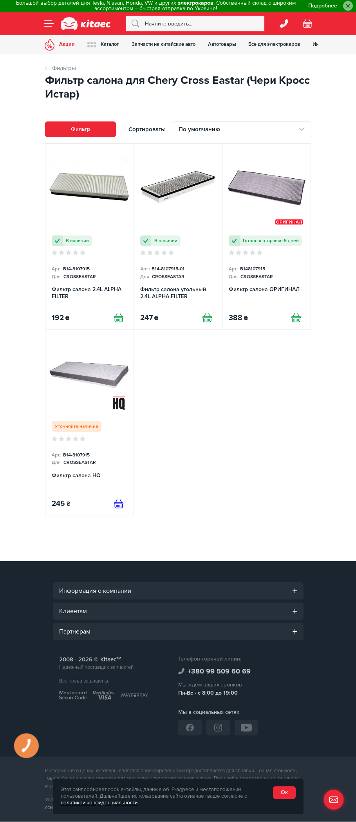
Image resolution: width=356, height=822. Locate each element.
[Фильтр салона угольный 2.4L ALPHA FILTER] (178, 237)
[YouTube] (246, 727)
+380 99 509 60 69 (219, 671)
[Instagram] (218, 727)
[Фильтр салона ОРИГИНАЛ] (266, 237)
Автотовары (222, 44)
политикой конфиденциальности (99, 803)
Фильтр (80, 129)
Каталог (103, 44)
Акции (60, 45)
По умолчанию (199, 129)
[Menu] (49, 23)
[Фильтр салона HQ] (89, 423)
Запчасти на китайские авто (164, 44)
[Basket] (307, 23)
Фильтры (64, 68)
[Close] (348, 6)
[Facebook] (190, 727)
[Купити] (118, 317)
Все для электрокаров (275, 44)
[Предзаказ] (118, 503)
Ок (284, 792)
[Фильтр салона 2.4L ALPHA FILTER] (89, 237)
